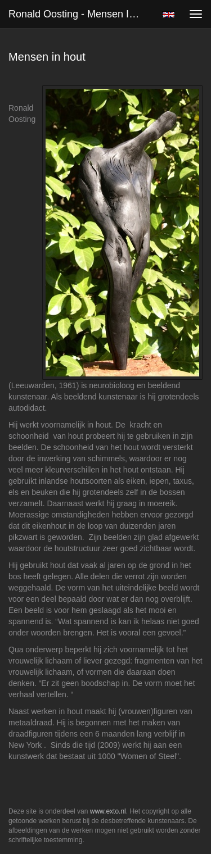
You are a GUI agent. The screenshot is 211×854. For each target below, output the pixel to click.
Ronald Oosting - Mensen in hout (80, 14)
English (168, 14)
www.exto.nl (108, 811)
